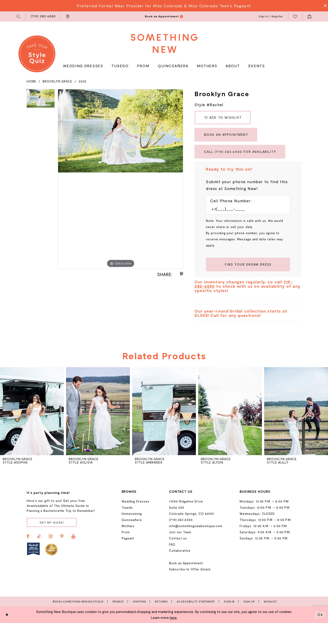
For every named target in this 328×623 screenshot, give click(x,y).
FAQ (172, 544)
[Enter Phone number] (245, 208)
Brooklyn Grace (57, 81)
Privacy (118, 601)
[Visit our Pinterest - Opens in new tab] (62, 536)
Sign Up (249, 601)
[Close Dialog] (7, 615)
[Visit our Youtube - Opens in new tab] (73, 536)
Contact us (178, 538)
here (173, 617)
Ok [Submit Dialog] (320, 615)
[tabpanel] (41, 100)
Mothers (128, 526)
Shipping (139, 601)
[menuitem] (18, 16)
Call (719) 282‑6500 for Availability (240, 152)
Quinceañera (132, 520)
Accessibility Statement (196, 601)
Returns (161, 601)
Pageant (128, 538)
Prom (126, 532)
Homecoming (132, 513)
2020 (82, 81)
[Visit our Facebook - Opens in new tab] (28, 536)
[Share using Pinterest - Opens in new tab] (181, 274)
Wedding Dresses (135, 501)
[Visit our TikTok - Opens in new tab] (39, 536)
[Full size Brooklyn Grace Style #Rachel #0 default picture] (120, 179)
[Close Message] (324, 5)
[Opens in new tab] (33, 549)
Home (31, 81)
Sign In (229, 601)
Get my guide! (52, 522)
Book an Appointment (226, 134)
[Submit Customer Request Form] (248, 264)
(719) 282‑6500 (180, 520)
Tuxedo (127, 507)
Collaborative (179, 550)
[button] (18, 16)
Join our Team (180, 532)
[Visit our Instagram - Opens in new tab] (50, 536)
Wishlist (270, 601)
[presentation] (32, 411)
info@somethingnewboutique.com (195, 526)
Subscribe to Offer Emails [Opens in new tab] (189, 569)
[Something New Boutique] (164, 43)
